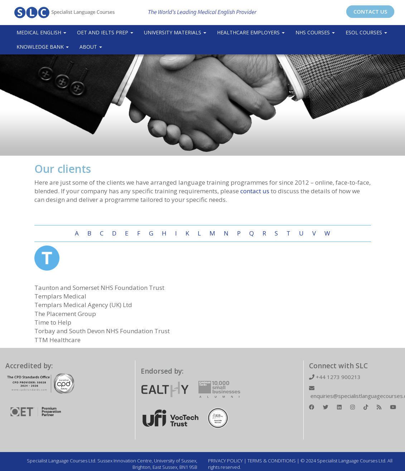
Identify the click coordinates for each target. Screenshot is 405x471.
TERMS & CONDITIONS (271, 460)
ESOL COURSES (366, 32)
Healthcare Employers (251, 32)
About (90, 46)
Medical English (41, 32)
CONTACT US (370, 11)
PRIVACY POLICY (225, 460)
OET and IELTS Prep (105, 32)
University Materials (175, 32)
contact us (254, 191)
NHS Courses (315, 32)
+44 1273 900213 (335, 376)
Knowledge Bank (42, 46)
